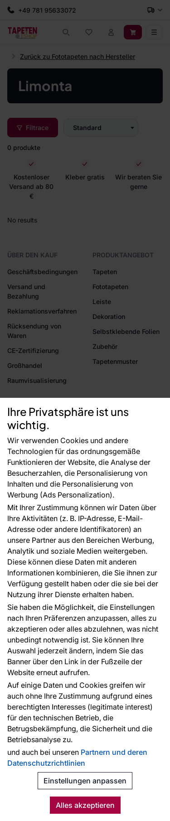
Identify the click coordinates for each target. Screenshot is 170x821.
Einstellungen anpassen (85, 780)
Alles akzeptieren (85, 805)
